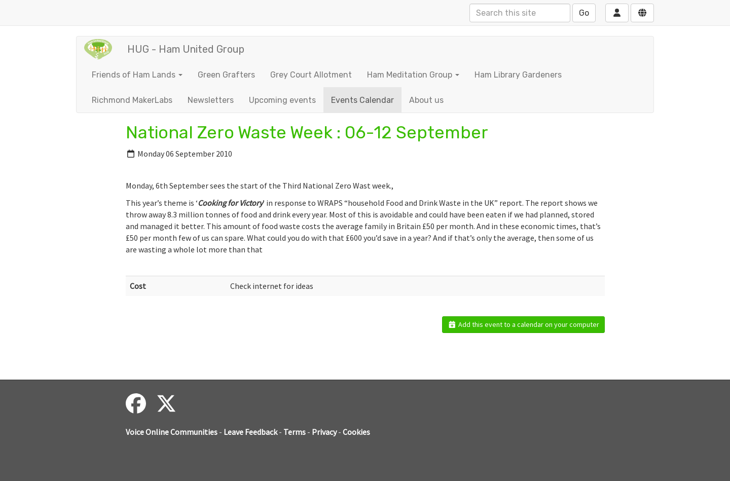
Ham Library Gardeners (518, 75)
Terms (294, 432)
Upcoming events (282, 100)
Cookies (356, 432)
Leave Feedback (250, 432)
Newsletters (211, 100)
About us (426, 100)
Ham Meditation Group (413, 75)
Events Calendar (362, 100)
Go (584, 13)
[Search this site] (519, 13)
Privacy (324, 432)
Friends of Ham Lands (137, 75)
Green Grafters (226, 75)
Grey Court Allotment (311, 75)
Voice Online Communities (171, 432)
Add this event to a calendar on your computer (523, 324)
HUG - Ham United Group (185, 49)
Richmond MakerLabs (132, 100)
